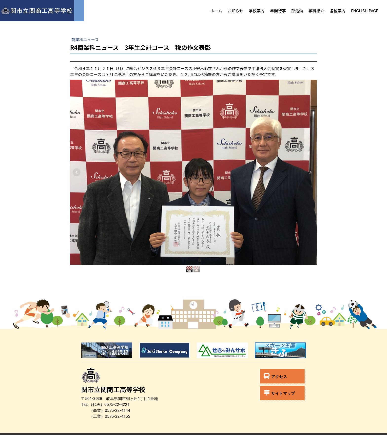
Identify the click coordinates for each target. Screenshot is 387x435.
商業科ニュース (85, 39)
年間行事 (278, 11)
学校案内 (257, 11)
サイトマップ (279, 393)
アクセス (275, 376)
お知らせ (235, 11)
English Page (364, 11)
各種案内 (338, 11)
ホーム (216, 11)
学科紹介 (316, 11)
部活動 (297, 11)
